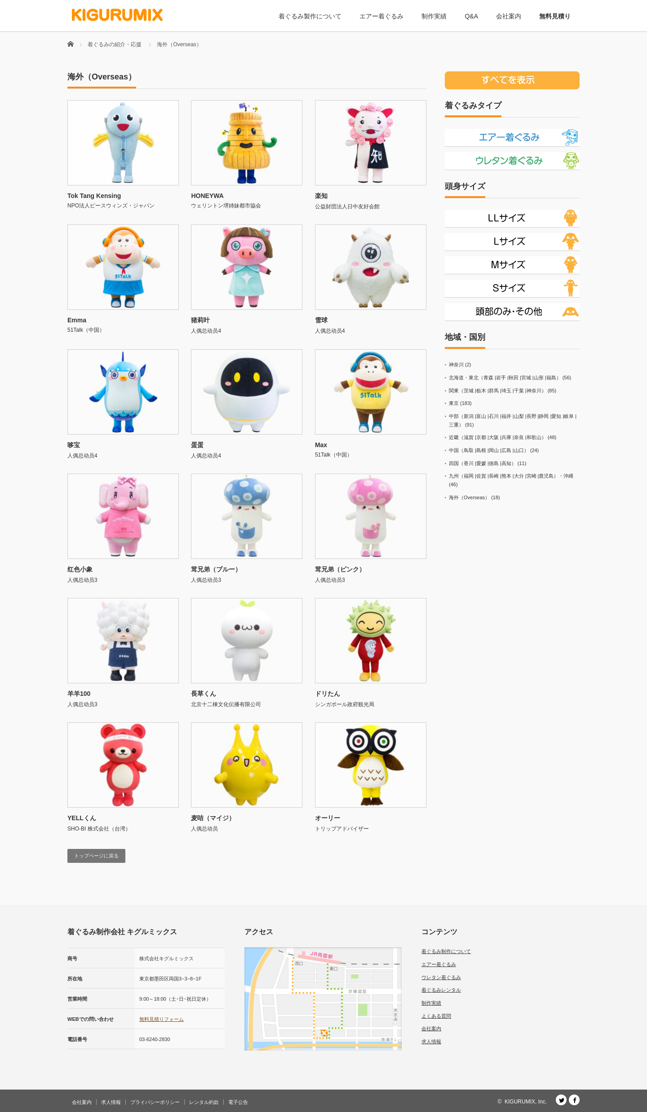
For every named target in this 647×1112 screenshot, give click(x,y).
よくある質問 (436, 1016)
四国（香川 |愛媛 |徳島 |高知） (482, 463)
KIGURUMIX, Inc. (526, 1102)
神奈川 (456, 364)
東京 (454, 403)
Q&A (471, 16)
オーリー (327, 818)
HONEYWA (207, 195)
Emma (76, 320)
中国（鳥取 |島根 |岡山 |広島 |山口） (489, 450)
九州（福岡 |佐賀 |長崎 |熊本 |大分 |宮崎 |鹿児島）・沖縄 (511, 476)
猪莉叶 (200, 320)
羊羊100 (78, 693)
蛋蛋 (197, 444)
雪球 (321, 320)
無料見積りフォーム (161, 1019)
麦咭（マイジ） (213, 818)
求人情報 (431, 1041)
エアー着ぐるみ (381, 16)
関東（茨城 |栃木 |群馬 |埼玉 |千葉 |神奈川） (497, 390)
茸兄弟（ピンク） (340, 569)
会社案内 (508, 16)
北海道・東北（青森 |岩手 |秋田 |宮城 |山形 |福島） (505, 377)
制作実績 (434, 16)
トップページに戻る (96, 855)
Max (321, 444)
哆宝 (73, 444)
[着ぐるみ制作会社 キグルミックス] (117, 15)
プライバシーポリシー (155, 1102)
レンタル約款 (204, 1102)
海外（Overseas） (469, 497)
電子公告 (238, 1102)
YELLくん (81, 818)
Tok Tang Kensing (94, 195)
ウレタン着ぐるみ (441, 977)
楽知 (321, 195)
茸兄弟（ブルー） (216, 569)
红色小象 (80, 569)
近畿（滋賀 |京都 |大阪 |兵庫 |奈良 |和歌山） (497, 437)
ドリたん (327, 693)
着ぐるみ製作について (310, 16)
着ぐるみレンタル (441, 990)
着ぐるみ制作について (446, 951)
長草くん (203, 693)
